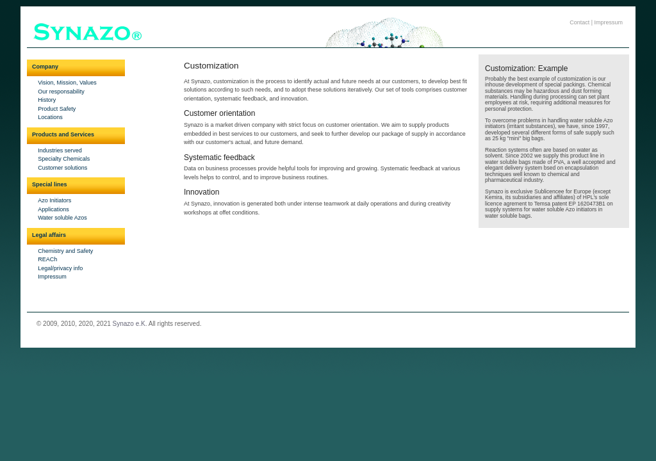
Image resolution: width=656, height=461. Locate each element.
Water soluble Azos (62, 217)
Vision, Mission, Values (67, 82)
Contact (579, 22)
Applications (53, 209)
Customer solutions (62, 168)
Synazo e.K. (130, 323)
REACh (47, 259)
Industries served (60, 150)
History (47, 100)
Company (45, 66)
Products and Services (63, 134)
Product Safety (57, 109)
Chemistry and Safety (65, 251)
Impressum (608, 22)
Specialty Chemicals (64, 159)
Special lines (49, 184)
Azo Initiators (54, 200)
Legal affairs (49, 235)
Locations (50, 117)
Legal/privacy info (60, 268)
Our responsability (61, 91)
